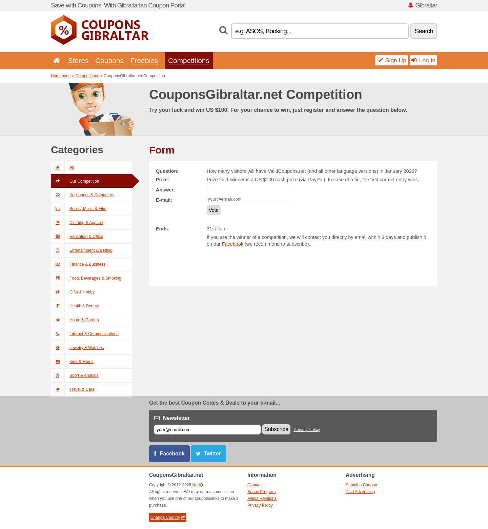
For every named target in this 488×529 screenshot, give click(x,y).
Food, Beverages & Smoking (86, 278)
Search (423, 31)
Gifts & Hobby (73, 292)
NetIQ (197, 485)
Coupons (109, 60)
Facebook (232, 244)
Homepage (61, 76)
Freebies (144, 60)
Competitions (188, 60)
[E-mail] (207, 429)
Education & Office (77, 236)
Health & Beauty (75, 306)
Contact (254, 485)
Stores (78, 60)
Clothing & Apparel (77, 222)
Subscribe (276, 429)
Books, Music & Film (78, 209)
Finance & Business (78, 264)
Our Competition (75, 181)
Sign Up (391, 60)
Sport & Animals (74, 375)
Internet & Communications (85, 334)
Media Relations (262, 498)
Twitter (212, 453)
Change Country (167, 517)
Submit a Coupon (361, 485)
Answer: (165, 189)
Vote (214, 210)
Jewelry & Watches (77, 347)
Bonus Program (261, 491)
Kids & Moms (72, 361)
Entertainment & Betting (82, 250)
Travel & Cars (72, 389)
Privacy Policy (307, 429)
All (62, 167)
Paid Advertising (360, 491)
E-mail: (164, 200)
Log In (423, 60)
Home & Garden (75, 320)
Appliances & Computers (82, 195)
